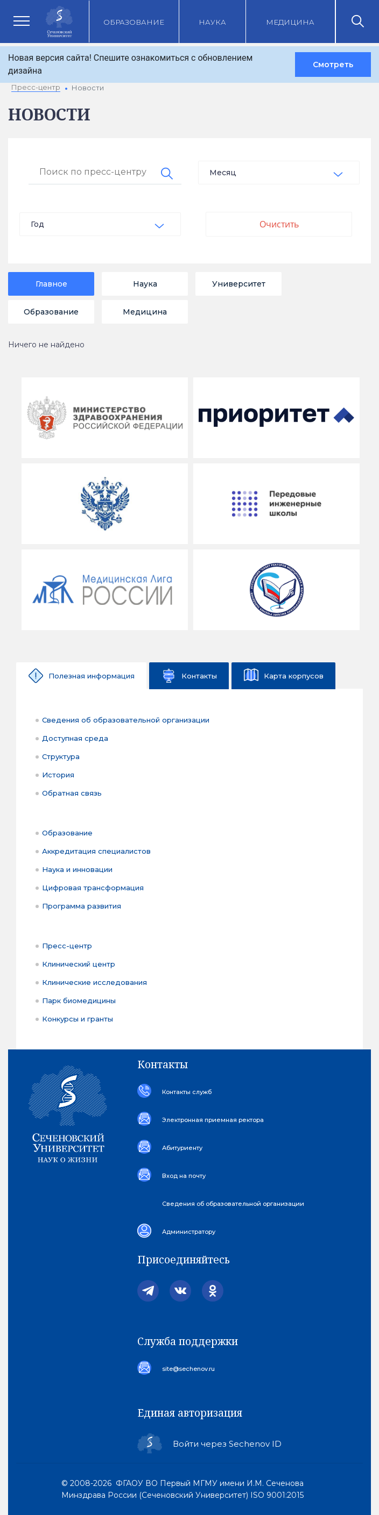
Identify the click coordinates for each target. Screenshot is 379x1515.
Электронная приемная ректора (213, 1120)
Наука (212, 22)
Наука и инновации (77, 869)
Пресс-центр (67, 945)
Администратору (188, 1231)
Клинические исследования (94, 982)
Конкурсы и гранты (77, 1018)
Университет (238, 284)
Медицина (290, 22)
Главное (51, 284)
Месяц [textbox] (222, 172)
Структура (61, 756)
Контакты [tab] (199, 675)
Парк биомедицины (79, 1000)
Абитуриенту (182, 1148)
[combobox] (279, 172)
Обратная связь (72, 793)
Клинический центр (78, 964)
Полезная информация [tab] (91, 675)
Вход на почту (184, 1176)
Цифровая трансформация (93, 887)
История (58, 774)
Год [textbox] (37, 224)
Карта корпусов (294, 675)
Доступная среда (75, 738)
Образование (133, 22)
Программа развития (81, 906)
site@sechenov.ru (188, 1369)
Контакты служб (187, 1092)
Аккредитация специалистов (96, 851)
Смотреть (333, 64)
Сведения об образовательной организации (125, 720)
